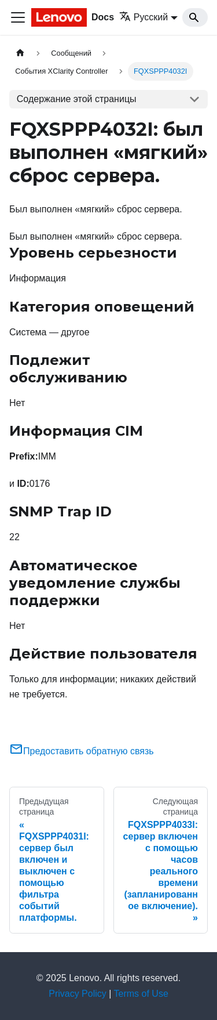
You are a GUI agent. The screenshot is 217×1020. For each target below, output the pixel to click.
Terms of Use (141, 994)
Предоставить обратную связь (81, 751)
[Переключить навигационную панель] (18, 17)
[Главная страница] (20, 53)
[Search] (195, 17)
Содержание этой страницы (77, 99)
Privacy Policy (77, 994)
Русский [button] (143, 17)
